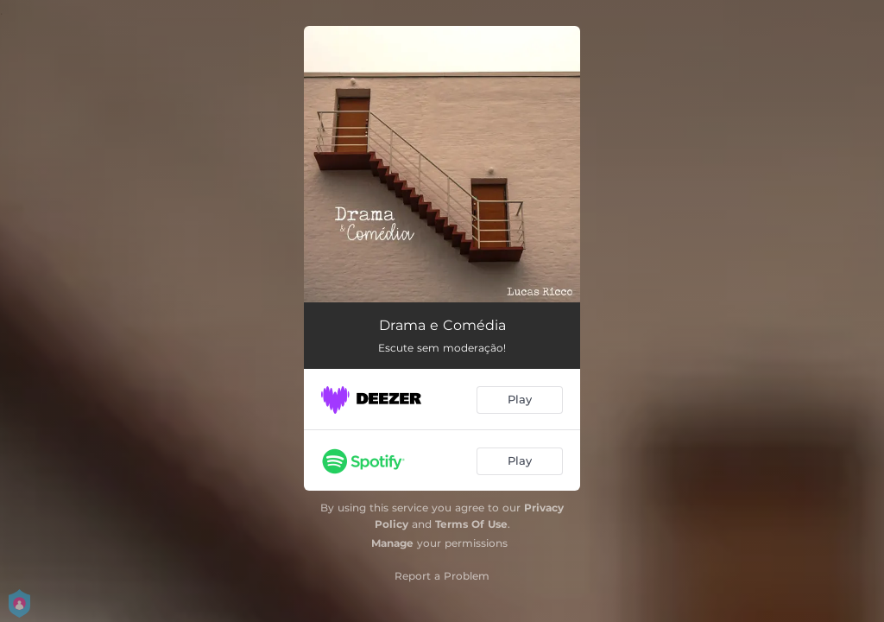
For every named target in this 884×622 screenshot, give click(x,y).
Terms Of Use (471, 523)
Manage (392, 542)
